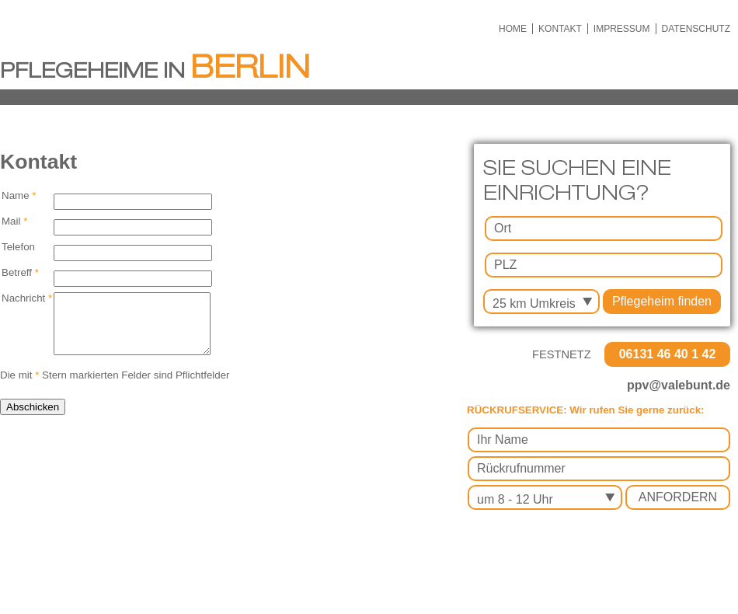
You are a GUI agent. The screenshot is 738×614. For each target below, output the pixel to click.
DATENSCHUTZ (696, 28)
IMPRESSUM (622, 28)
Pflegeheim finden (662, 301)
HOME (513, 28)
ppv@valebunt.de (678, 385)
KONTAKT (560, 28)
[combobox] (541, 301)
